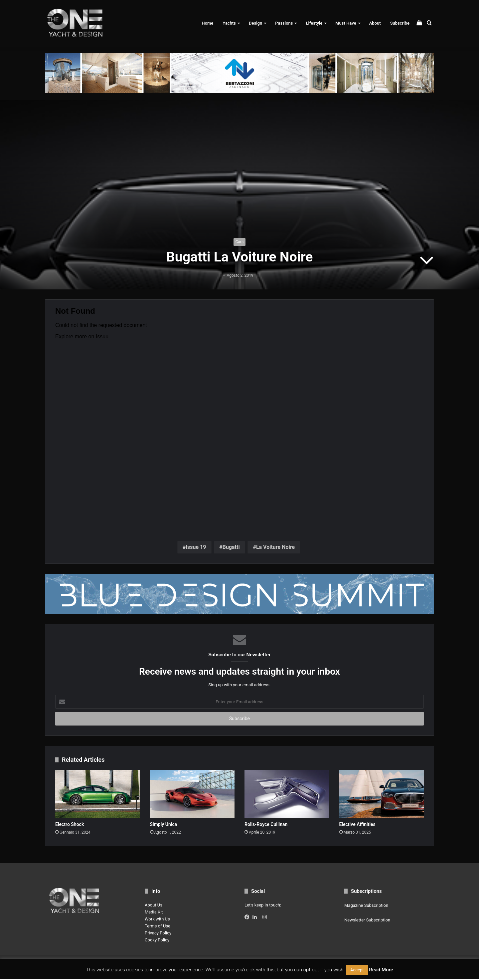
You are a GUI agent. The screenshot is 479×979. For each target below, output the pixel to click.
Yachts (229, 23)
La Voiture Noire (275, 547)
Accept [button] (357, 969)
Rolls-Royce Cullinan (265, 824)
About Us (153, 904)
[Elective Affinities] (381, 794)
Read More (381, 970)
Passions (284, 23)
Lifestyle (314, 23)
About (375, 23)
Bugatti (231, 547)
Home (207, 23)
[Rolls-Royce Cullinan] (286, 794)
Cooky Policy (157, 939)
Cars (240, 242)
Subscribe (399, 23)
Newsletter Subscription (367, 919)
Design (255, 23)
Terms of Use (157, 925)
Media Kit (154, 911)
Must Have (345, 23)
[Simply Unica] (192, 794)
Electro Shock (69, 824)
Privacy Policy (158, 932)
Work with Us (157, 918)
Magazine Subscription (366, 905)
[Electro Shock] (97, 794)
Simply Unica (163, 824)
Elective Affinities (357, 824)
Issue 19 (196, 547)
